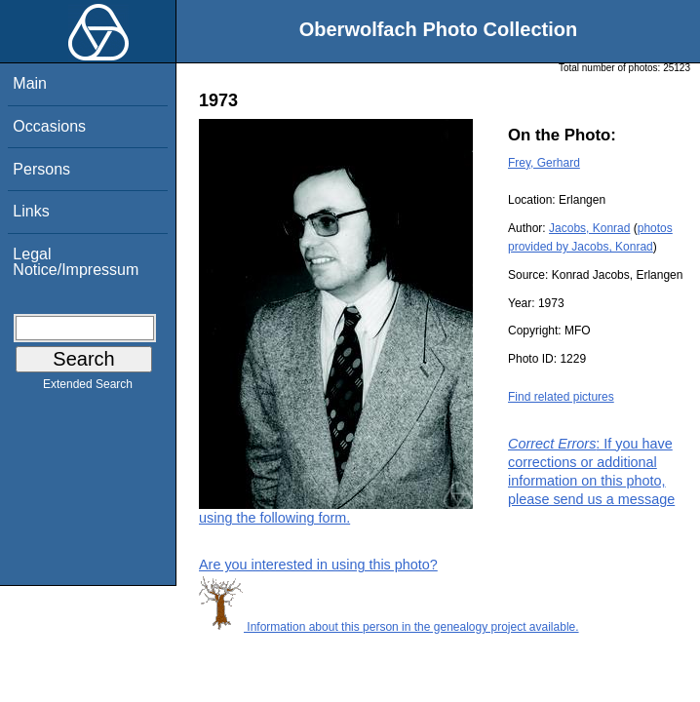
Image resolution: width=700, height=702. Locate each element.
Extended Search (88, 388)
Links (31, 211)
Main (30, 83)
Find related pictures (561, 397)
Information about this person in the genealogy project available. (389, 627)
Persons (41, 169)
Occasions (49, 126)
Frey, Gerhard (544, 163)
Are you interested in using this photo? (318, 564)
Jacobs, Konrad (589, 228)
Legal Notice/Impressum (75, 262)
